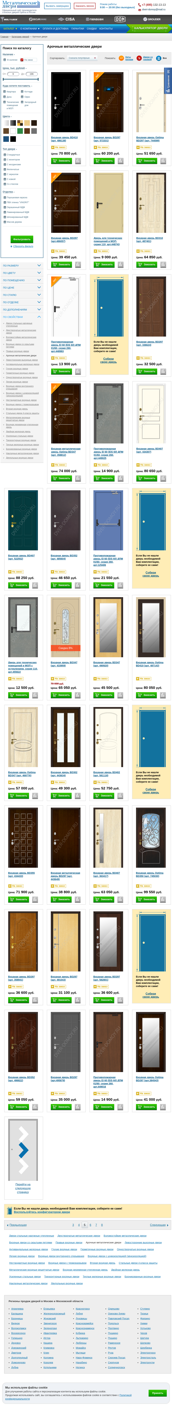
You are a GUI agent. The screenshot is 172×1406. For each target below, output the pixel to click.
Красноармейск (84, 1323)
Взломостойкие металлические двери (125, 1235)
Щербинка (146, 1347)
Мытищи (80, 1352)
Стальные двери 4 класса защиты (22, 413)
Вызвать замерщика (57, 6)
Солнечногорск (116, 1367)
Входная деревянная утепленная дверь (85, 1269)
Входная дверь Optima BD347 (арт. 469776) (22, 774)
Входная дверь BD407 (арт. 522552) (21, 557)
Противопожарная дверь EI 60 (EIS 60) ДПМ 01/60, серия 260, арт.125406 (108, 560)
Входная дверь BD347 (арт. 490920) (106, 664)
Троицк (144, 1313)
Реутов (112, 1347)
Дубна (14, 1367)
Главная (5, 36)
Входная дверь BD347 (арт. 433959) (64, 664)
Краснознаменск (85, 1328)
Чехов (143, 1333)
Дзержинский (18, 1347)
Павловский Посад (118, 1318)
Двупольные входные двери (19, 458)
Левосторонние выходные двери (22, 360)
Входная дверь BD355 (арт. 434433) (21, 874)
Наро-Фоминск (84, 1357)
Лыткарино (82, 1338)
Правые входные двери (17, 351)
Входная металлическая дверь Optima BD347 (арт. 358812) (65, 451)
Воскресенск (18, 1333)
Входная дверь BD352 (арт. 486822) (21, 1079)
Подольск (113, 1323)
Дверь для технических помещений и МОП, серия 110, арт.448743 (108, 241)
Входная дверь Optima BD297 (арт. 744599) (150, 139)
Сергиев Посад (116, 1357)
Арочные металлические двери (21, 355)
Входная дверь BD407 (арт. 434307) (149, 450)
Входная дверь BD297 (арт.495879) (64, 1079)
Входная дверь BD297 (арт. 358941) (21, 978)
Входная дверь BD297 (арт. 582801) (106, 978)
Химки (143, 1323)
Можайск (81, 1347)
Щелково (145, 1343)
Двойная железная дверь (18, 431)
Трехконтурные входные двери (21, 440)
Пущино (112, 1338)
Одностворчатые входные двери (22, 377)
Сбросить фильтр (23, 246)
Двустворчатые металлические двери (79, 1235)
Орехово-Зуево (116, 1313)
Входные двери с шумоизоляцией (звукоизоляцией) (22, 394)
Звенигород (50, 1323)
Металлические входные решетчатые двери (18, 418)
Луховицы (81, 1318)
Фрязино (145, 1318)
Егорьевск (49, 1308)
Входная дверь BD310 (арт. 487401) (149, 240)
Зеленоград (50, 1328)
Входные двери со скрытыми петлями (30, 1242)
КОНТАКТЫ (106, 28)
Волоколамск (18, 1328)
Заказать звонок (85, 6)
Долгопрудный (19, 1357)
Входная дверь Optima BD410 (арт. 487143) (149, 664)
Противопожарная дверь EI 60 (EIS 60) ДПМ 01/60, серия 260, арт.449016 (108, 1082)
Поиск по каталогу (17, 48)
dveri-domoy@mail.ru (153, 9)
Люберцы (81, 1343)
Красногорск (83, 1308)
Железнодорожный (54, 1313)
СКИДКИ (92, 28)
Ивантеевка (50, 1333)
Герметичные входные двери (20, 373)
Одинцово (113, 1308)
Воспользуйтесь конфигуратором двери (42, 1212)
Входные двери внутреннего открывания (61, 1256)
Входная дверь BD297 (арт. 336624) (149, 343)
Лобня (79, 1313)
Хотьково (145, 1328)
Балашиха (17, 1313)
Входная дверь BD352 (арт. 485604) (64, 557)
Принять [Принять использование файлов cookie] (157, 1393)
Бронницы (17, 1318)
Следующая (158, 1224)
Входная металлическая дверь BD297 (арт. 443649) (65, 876)
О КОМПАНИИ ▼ (30, 28)
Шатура (144, 1338)
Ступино (145, 1308)
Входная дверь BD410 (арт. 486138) (64, 139)
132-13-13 (154, 4)
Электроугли (147, 1362)
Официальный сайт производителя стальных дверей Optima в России (19, 11)
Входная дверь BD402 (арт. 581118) (106, 774)
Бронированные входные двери (21, 449)
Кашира (47, 1343)
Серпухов (113, 1362)
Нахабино (81, 1362)
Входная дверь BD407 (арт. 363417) (106, 874)
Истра (46, 1338)
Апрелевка (17, 1308)
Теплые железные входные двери (22, 444)
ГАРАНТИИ (77, 28)
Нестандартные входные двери (21, 400)
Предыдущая (18, 1224)
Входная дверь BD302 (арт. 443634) (64, 774)
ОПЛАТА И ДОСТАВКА (56, 28)
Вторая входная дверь (17, 409)
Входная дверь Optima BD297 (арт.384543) (149, 1079)
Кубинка (80, 1333)
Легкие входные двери (17, 382)
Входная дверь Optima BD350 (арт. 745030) (149, 874)
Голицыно (17, 1338)
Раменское (114, 1343)
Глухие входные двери (17, 368)
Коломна (48, 1357)
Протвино (113, 1328)
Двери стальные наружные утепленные (31, 1235)
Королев (48, 1362)
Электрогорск (147, 1352)
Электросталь (148, 1357)
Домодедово (18, 1362)
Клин (46, 1352)
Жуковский (49, 1318)
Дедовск (16, 1343)
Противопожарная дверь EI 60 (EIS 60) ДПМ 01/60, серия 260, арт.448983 (66, 346)
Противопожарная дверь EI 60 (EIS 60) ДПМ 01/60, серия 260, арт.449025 (108, 453)
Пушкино (113, 1333)
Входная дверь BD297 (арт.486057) (64, 240)
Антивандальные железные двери (22, 364)
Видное (15, 1323)
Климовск (48, 1347)
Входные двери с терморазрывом (22, 404)
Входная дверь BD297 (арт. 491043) (64, 978)
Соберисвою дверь (108, 360)
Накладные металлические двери (22, 453)
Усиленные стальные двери (19, 436)
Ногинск (80, 1367)
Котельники (49, 1367)
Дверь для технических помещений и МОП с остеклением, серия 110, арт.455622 (23, 667)
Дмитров (16, 1352)
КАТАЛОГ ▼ (11, 28)
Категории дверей (20, 36)
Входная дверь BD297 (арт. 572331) (107, 139)
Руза (111, 1352)
